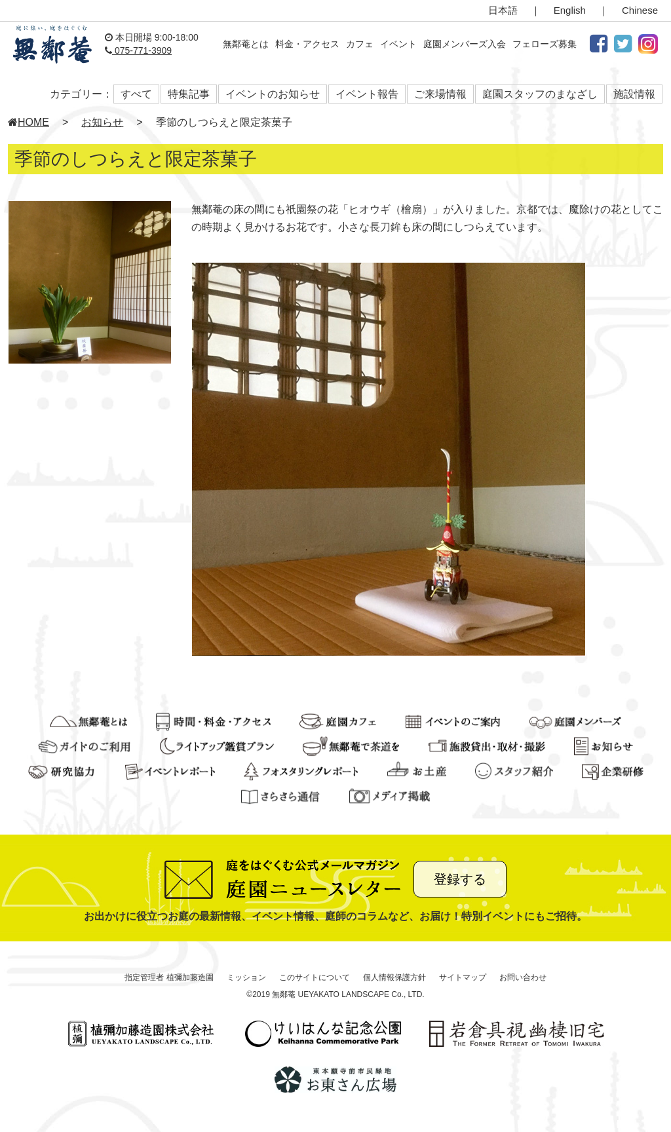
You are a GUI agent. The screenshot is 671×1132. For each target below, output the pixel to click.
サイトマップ (462, 977)
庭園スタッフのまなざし (540, 94)
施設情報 (634, 94)
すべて (136, 94)
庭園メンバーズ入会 (464, 44)
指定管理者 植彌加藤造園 (169, 977)
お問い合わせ (522, 977)
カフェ (360, 44)
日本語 (503, 10)
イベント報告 (367, 94)
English (570, 10)
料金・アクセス (307, 44)
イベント (398, 44)
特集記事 (189, 94)
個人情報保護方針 (394, 977)
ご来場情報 (440, 94)
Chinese (640, 10)
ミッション (246, 977)
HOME (28, 122)
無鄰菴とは (246, 44)
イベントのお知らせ (272, 94)
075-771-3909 (138, 50)
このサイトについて (314, 977)
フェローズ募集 (544, 44)
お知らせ (102, 122)
